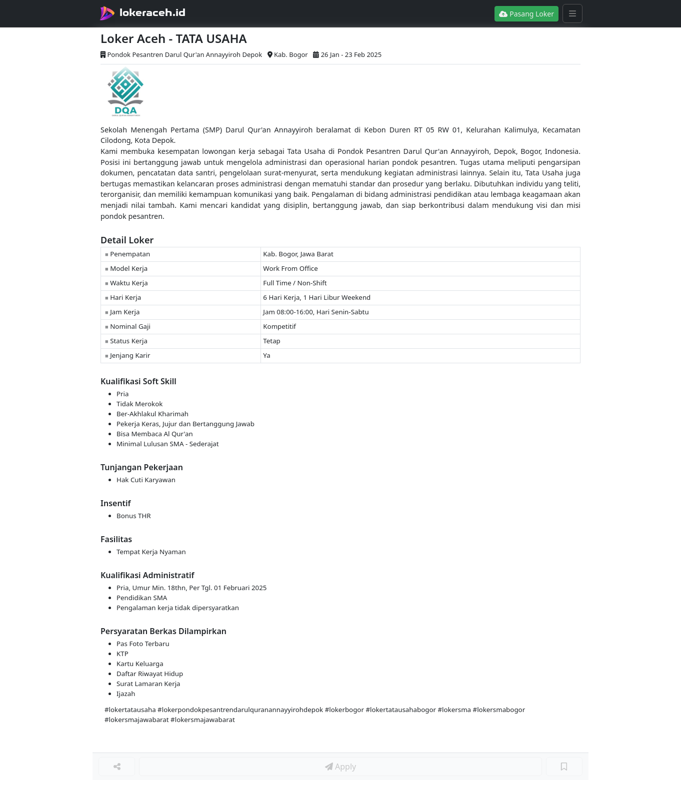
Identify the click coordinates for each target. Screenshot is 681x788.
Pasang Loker (526, 13)
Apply (340, 766)
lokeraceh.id (153, 12)
